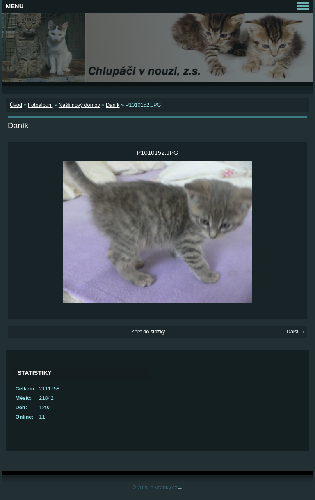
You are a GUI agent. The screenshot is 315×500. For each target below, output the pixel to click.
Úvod (16, 105)
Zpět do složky (148, 331)
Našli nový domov (79, 105)
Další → (295, 331)
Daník (112, 105)
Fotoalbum (40, 105)
